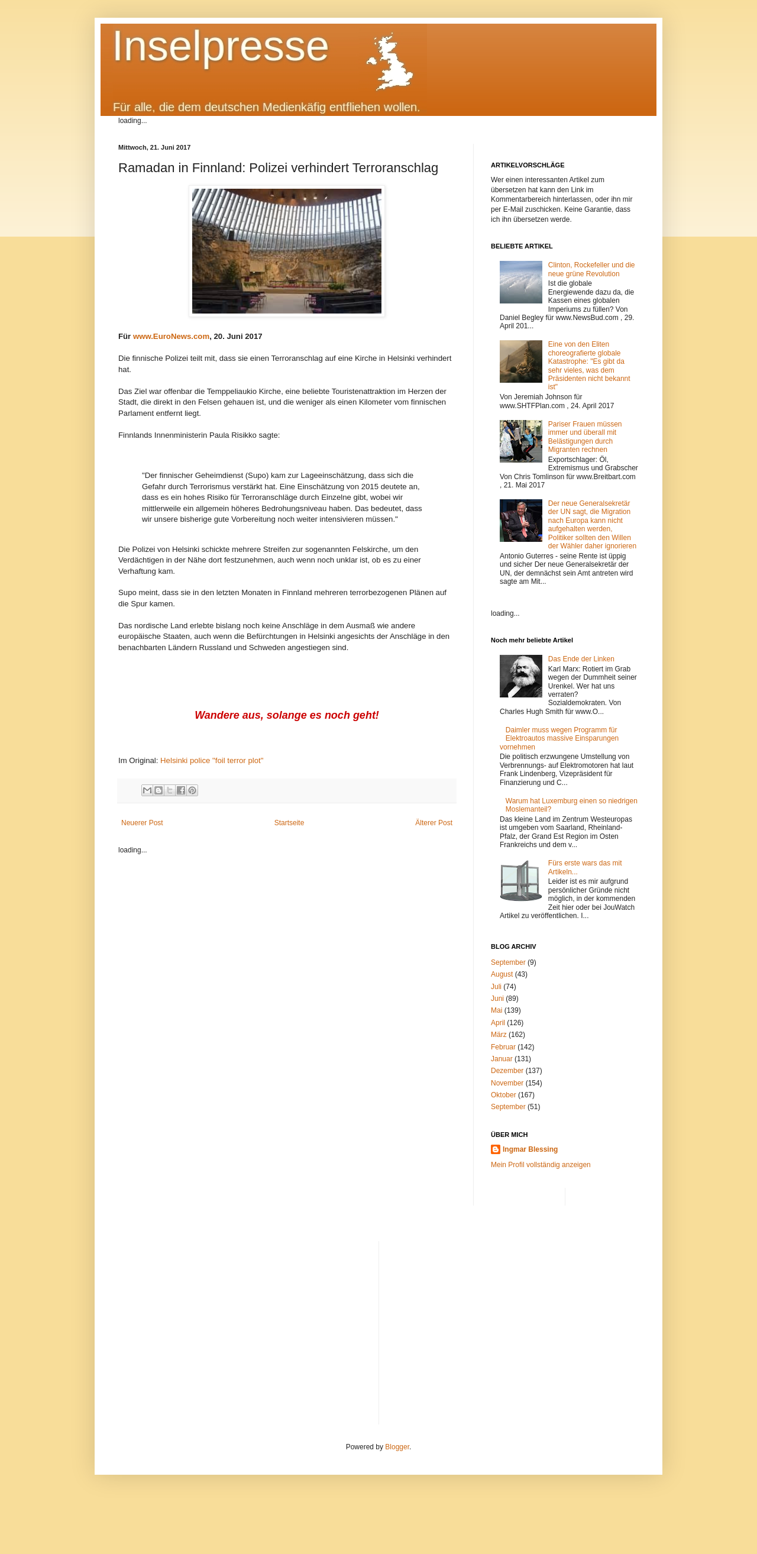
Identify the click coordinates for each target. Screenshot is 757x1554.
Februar (503, 1047)
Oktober (503, 1095)
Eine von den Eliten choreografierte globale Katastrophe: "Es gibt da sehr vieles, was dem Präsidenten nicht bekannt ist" (589, 365)
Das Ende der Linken (581, 659)
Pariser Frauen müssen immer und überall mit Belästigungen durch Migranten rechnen (585, 437)
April (498, 1023)
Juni (497, 998)
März (499, 1034)
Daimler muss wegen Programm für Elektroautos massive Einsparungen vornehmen (559, 738)
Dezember (507, 1071)
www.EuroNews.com (171, 336)
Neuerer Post (142, 823)
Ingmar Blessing (530, 1149)
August (502, 974)
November (507, 1083)
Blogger (397, 1447)
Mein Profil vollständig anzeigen (541, 1165)
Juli (496, 987)
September (508, 962)
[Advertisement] (513, 1324)
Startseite (289, 823)
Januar (502, 1059)
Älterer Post (433, 823)
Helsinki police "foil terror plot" (211, 760)
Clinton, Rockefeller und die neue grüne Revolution (591, 269)
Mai (496, 1010)
